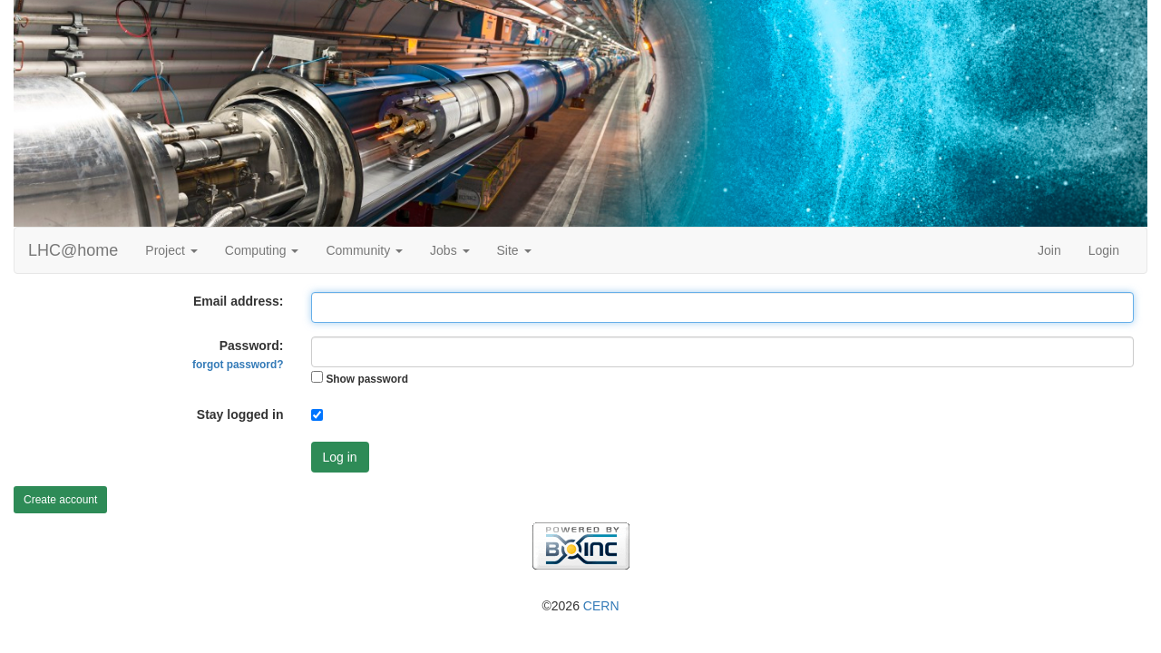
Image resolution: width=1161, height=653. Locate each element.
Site (514, 250)
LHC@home (73, 250)
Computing (262, 250)
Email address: (238, 301)
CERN (601, 606)
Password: (237, 354)
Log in (340, 457)
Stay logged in (240, 414)
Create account (60, 499)
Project (171, 250)
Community (364, 250)
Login (1103, 250)
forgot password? (237, 364)
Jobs (449, 250)
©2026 (580, 606)
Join (1049, 250)
